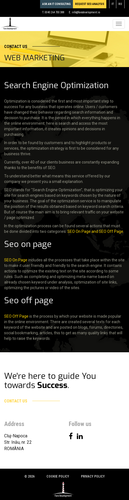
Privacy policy (93, 476)
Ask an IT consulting (56, 4)
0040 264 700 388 (54, 12)
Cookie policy (57, 476)
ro (120, 4)
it (113, 4)
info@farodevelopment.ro (86, 12)
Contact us (32, 46)
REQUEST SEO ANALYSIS (89, 4)
